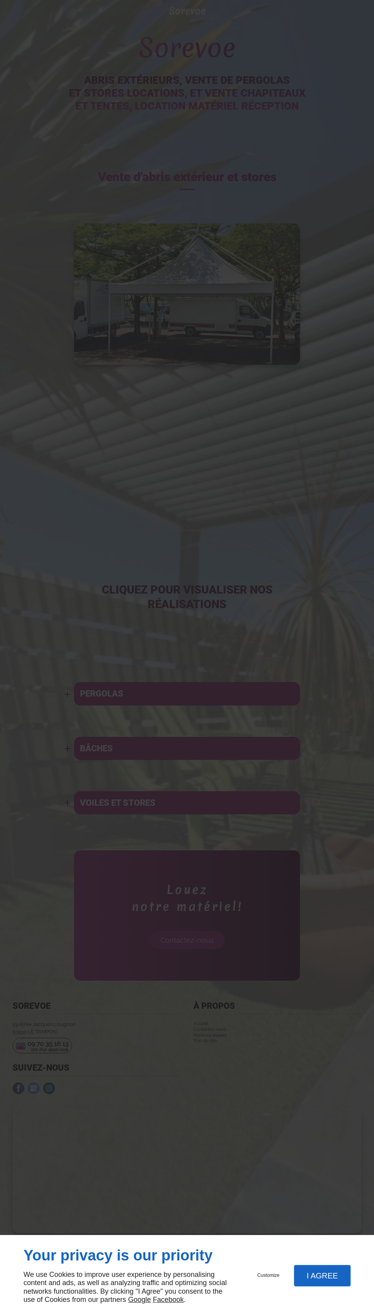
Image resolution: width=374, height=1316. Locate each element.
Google (139, 1299)
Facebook (168, 1299)
